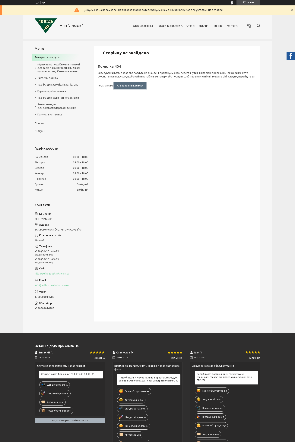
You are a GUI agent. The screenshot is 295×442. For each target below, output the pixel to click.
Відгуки (40, 131)
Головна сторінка (142, 25)
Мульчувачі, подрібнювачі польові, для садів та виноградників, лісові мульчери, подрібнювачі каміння (58, 68)
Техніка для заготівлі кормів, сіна (57, 84)
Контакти (232, 25)
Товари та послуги (168, 25)
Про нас (217, 25)
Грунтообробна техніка (51, 91)
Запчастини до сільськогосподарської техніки (56, 106)
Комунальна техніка (49, 114)
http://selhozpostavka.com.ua (52, 273)
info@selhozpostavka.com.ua (52, 285)
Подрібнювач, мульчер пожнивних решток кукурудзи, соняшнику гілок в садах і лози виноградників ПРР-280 (148, 379)
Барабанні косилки (131, 85)
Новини (203, 25)
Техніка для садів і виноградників (58, 97)
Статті (190, 25)
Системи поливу (47, 78)
